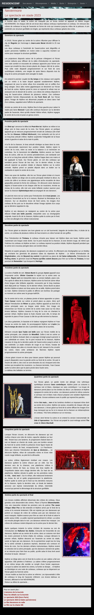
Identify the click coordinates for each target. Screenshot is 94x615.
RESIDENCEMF (11, 3)
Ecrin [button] (62, 3)
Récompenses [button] (41, 3)
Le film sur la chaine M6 (13, 605)
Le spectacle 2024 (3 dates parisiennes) (20, 600)
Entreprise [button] (72, 3)
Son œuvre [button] (27, 3)
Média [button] (53, 3)
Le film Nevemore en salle (14, 602)
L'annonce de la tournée (14, 592)
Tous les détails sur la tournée (16, 595)
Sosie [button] (82, 3)
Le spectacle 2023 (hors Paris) (16, 597)
